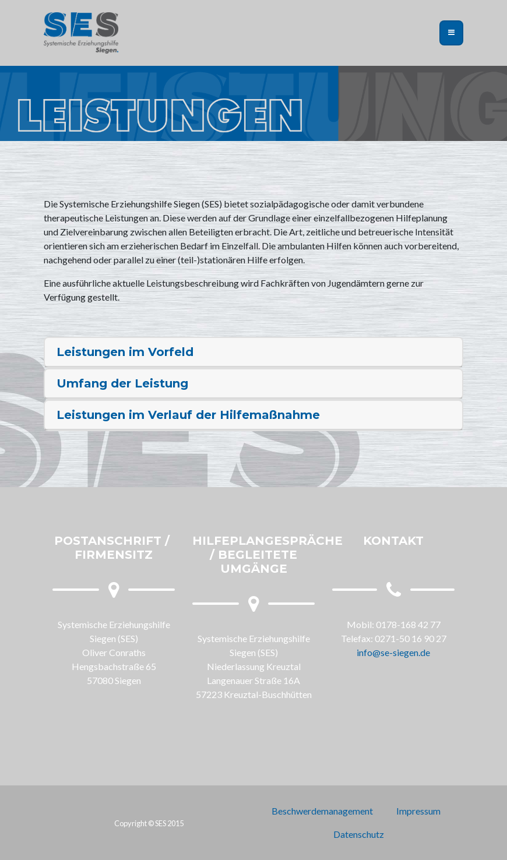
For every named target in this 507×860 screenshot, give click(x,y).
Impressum (418, 810)
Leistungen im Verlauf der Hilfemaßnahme (188, 415)
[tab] (253, 352)
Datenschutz (358, 834)
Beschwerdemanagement (322, 810)
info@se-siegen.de (393, 652)
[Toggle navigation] (451, 32)
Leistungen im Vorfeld (125, 352)
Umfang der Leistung (122, 383)
